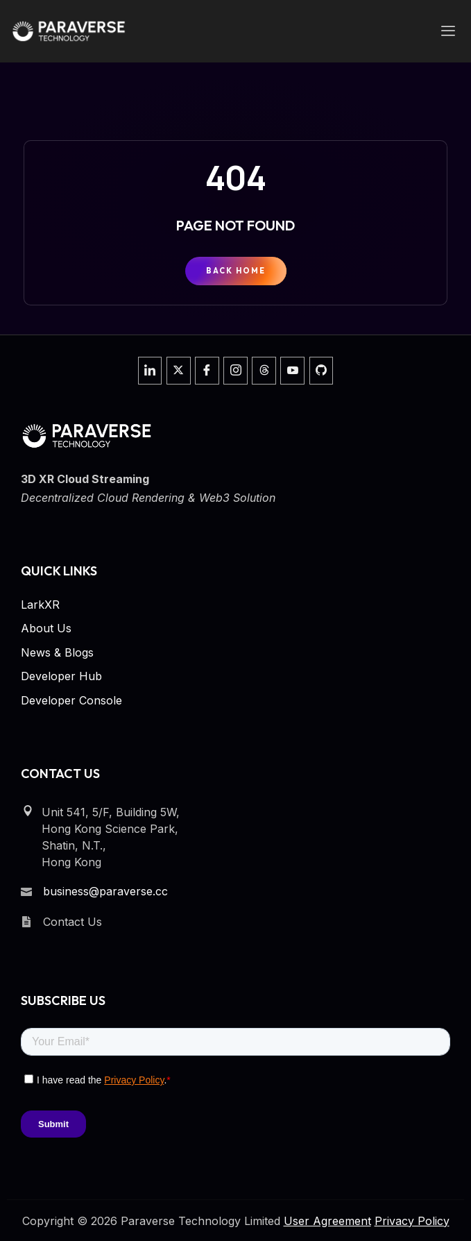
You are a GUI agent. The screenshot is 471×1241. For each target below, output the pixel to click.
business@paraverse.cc (105, 891)
